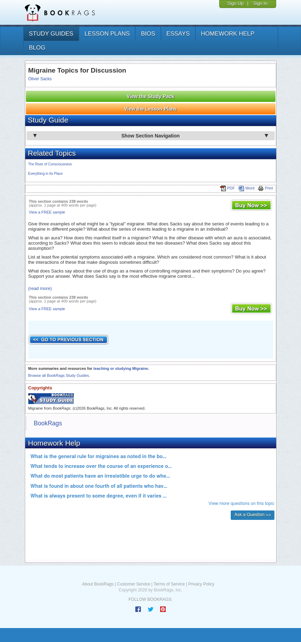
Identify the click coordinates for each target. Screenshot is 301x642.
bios (148, 33)
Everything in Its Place (45, 174)
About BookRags (98, 584)
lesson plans (107, 33)
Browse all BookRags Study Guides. (59, 375)
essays (178, 33)
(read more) (40, 288)
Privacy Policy (201, 584)
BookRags (48, 423)
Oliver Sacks (40, 78)
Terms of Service (169, 584)
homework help (228, 33)
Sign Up (235, 3)
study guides (51, 33)
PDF (227, 188)
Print (265, 188)
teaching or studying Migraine (120, 368)
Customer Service (133, 584)
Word (246, 188)
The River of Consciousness (50, 164)
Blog (37, 47)
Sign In (260, 3)
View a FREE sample (47, 212)
